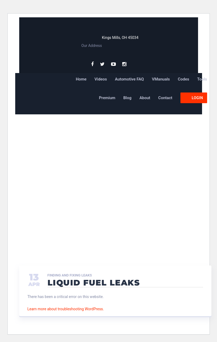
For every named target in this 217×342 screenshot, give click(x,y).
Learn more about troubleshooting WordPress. (65, 309)
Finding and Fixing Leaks (70, 275)
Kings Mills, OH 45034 (120, 37)
